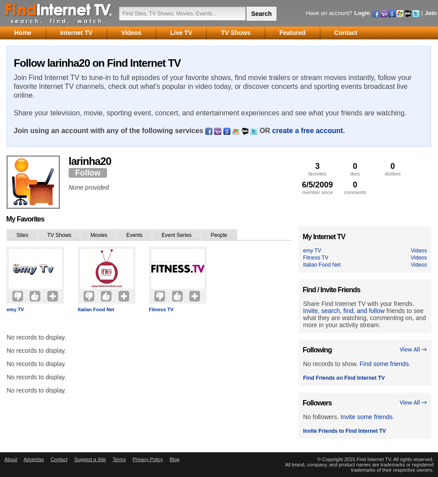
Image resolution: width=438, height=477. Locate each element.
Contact (59, 459)
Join (431, 13)
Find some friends (384, 363)
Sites (22, 235)
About (10, 459)
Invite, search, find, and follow (343, 310)
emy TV (15, 309)
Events (134, 235)
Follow (87, 172)
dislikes (392, 169)
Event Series (176, 235)
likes (355, 169)
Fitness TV (161, 309)
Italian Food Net (96, 309)
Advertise (33, 459)
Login (362, 13)
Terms (119, 459)
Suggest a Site (90, 459)
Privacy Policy (148, 459)
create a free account (307, 130)
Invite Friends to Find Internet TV (344, 431)
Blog (174, 459)
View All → (413, 349)
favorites (317, 169)
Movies (98, 235)
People (219, 235)
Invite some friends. (367, 416)
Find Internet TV (59, 13)
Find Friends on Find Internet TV (344, 378)
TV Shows (59, 235)
